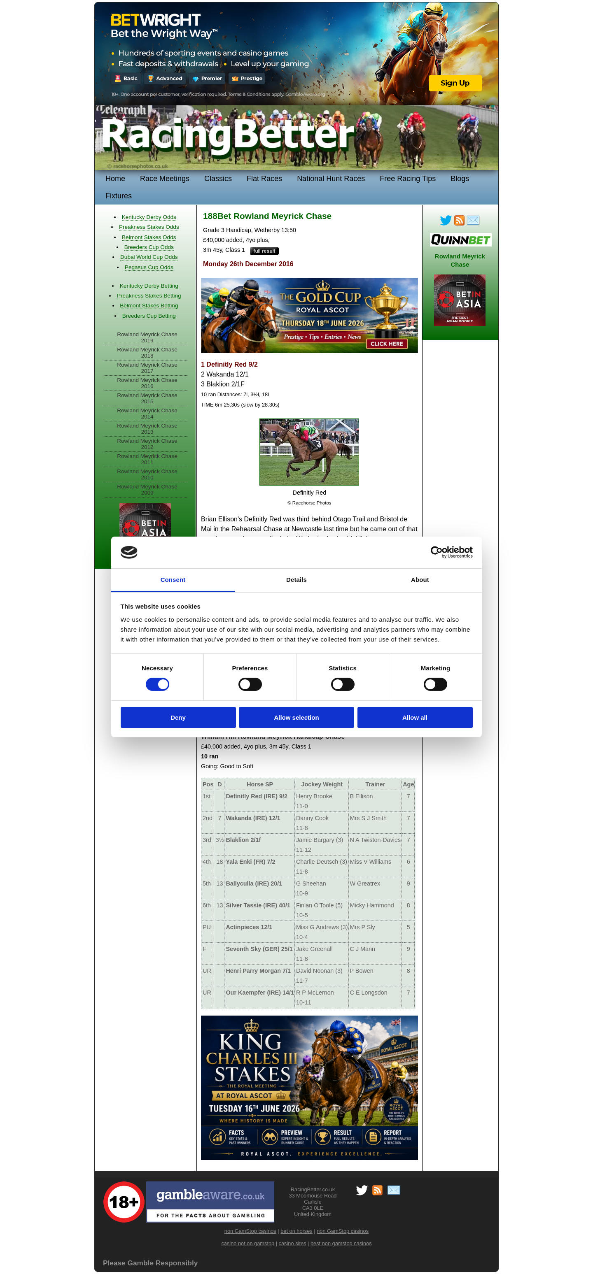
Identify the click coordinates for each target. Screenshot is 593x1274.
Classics (218, 178)
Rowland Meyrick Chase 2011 (147, 459)
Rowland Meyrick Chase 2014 (147, 413)
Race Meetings (164, 178)
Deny (178, 717)
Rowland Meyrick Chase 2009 (147, 490)
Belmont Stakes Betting (149, 305)
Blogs (460, 178)
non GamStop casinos (250, 1231)
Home (115, 178)
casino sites (292, 1243)
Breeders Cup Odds (149, 247)
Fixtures (118, 196)
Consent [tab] (173, 579)
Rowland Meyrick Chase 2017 (147, 368)
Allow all (414, 717)
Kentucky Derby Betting (149, 286)
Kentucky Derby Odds (149, 217)
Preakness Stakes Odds (149, 227)
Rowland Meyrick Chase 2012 (147, 444)
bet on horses (296, 1231)
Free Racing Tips (408, 178)
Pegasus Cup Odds (149, 267)
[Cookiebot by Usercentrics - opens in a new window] (437, 552)
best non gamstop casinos (341, 1243)
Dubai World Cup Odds (149, 257)
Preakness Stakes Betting (149, 296)
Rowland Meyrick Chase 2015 (147, 398)
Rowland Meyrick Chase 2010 (147, 474)
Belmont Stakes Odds (149, 237)
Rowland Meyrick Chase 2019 (147, 337)
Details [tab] (296, 579)
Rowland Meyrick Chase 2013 (147, 429)
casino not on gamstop (247, 1243)
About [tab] (420, 579)
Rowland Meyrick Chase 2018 (147, 352)
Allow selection (296, 717)
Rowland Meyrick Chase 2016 (147, 383)
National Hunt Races (331, 178)
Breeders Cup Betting (149, 316)
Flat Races (264, 178)
